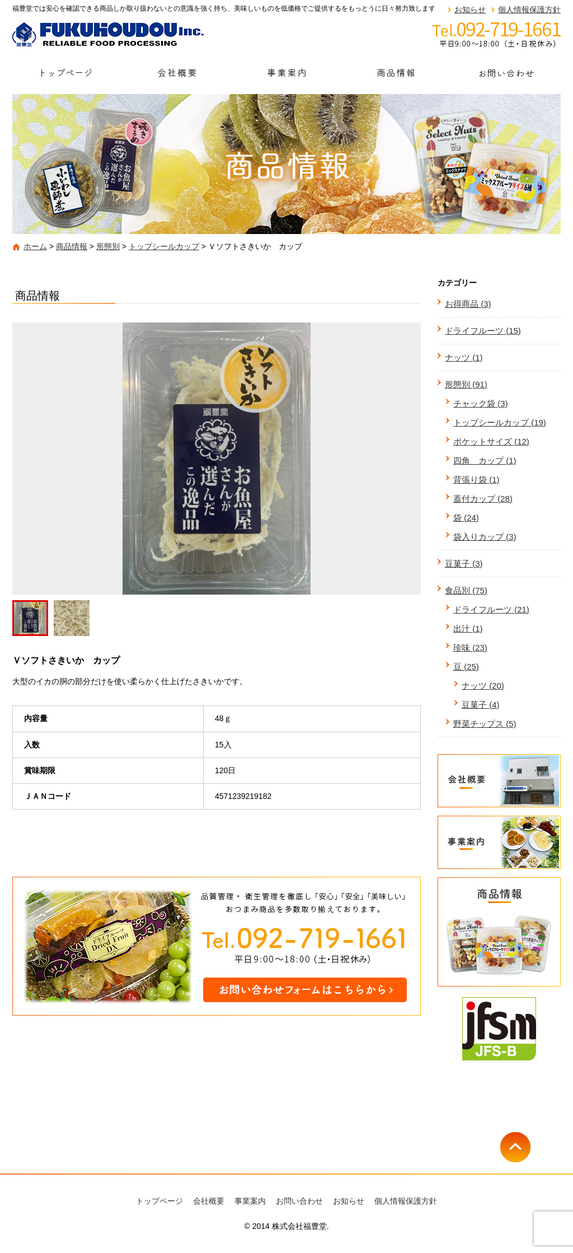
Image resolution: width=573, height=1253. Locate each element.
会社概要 (177, 76)
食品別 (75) (466, 590)
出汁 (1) (468, 628)
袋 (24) (466, 517)
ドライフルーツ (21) (491, 609)
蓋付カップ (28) (483, 498)
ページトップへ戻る (530, 1147)
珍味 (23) (470, 647)
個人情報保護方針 (529, 9)
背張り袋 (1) (476, 479)
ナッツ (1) (464, 357)
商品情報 (396, 76)
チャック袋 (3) (480, 403)
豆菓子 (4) (481, 704)
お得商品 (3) (468, 303)
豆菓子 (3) (464, 563)
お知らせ (470, 9)
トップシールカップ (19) (499, 422)
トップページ (67, 76)
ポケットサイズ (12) (491, 441)
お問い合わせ (506, 76)
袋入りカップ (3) (484, 536)
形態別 (108, 246)
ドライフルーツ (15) (483, 330)
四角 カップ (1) (484, 460)
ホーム (35, 246)
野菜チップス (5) (484, 723)
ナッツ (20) (483, 685)
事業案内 (286, 76)
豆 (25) (466, 666)
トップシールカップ (164, 246)
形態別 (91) (466, 384)
